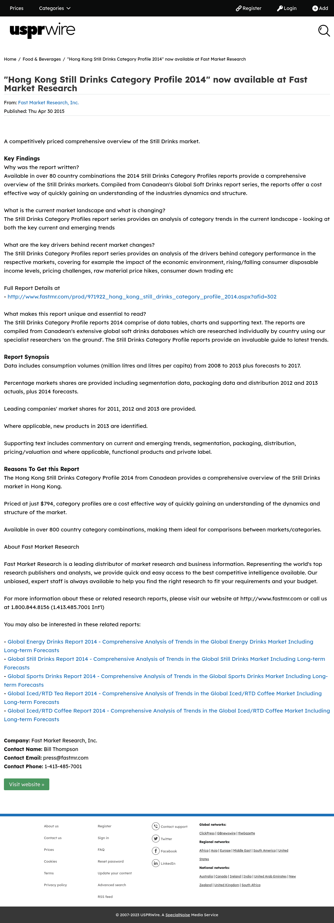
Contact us (53, 838)
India (247, 876)
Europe (225, 850)
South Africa (251, 885)
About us (51, 826)
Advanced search (112, 885)
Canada (222, 876)
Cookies (50, 861)
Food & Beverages (42, 59)
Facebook (164, 851)
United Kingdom (226, 885)
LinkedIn (164, 863)
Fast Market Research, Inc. (48, 103)
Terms (49, 873)
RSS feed (105, 897)
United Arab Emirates (270, 876)
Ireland (235, 876)
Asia (214, 850)
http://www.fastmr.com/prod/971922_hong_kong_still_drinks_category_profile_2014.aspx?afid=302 (142, 296)
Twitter (162, 839)
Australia (206, 876)
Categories (54, 8)
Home (10, 59)
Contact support (170, 826)
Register (248, 8)
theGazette (246, 833)
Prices (16, 8)
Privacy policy (55, 885)
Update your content (115, 873)
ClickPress (206, 833)
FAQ (101, 849)
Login (287, 8)
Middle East (242, 850)
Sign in (103, 838)
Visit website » (26, 784)
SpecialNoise (177, 914)
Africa (203, 850)
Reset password (111, 861)
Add (320, 8)
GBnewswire (226, 833)
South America (264, 850)
